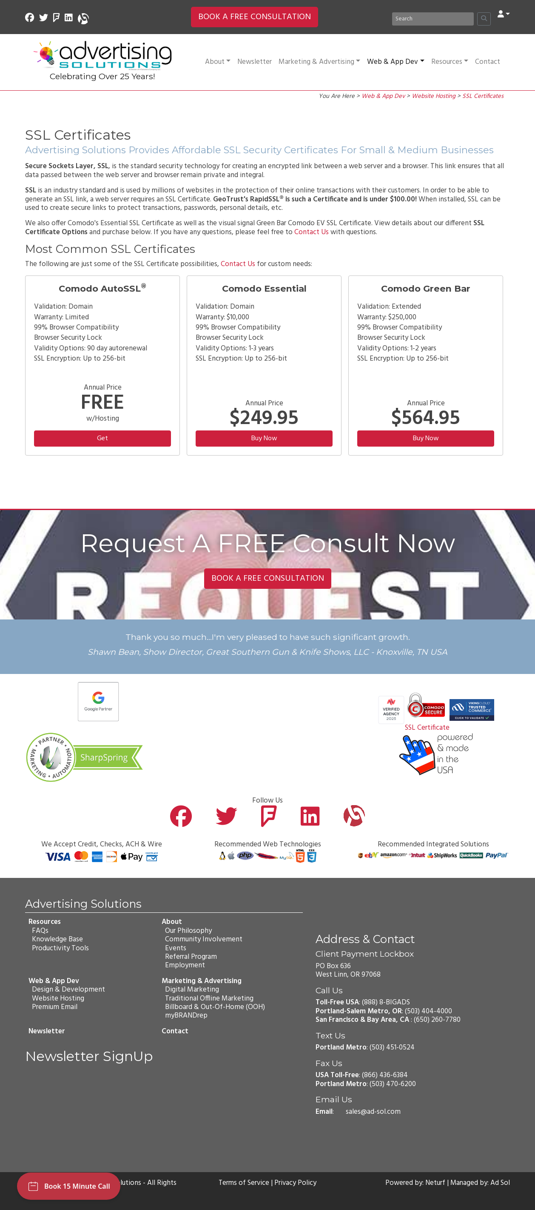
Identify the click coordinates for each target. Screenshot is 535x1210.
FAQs (40, 931)
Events (175, 948)
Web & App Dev (395, 62)
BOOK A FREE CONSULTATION (254, 17)
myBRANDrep (186, 1016)
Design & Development (68, 989)
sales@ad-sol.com (373, 1112)
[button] (504, 15)
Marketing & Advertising (319, 62)
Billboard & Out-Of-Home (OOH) (215, 1007)
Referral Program (191, 957)
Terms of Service (244, 1183)
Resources (449, 62)
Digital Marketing (192, 989)
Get (102, 438)
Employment (185, 966)
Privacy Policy (296, 1183)
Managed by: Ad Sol (480, 1183)
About (218, 62)
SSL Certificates (483, 96)
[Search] (433, 19)
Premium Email (54, 1007)
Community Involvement (203, 939)
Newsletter (254, 62)
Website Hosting (433, 96)
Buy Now (264, 438)
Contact (487, 62)
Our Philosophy (188, 931)
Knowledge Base (57, 939)
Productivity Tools (60, 948)
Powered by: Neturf (414, 1183)
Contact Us (311, 232)
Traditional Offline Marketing (209, 998)
